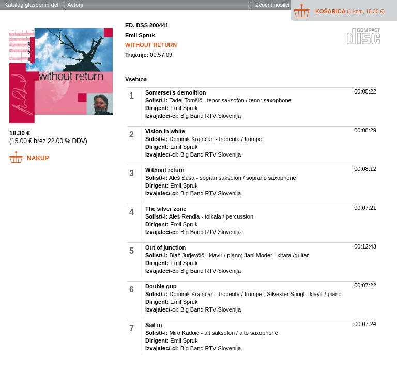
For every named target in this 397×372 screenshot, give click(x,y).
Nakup (38, 158)
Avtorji (75, 5)
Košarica (350, 11)
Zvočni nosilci (272, 5)
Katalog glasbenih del (31, 5)
